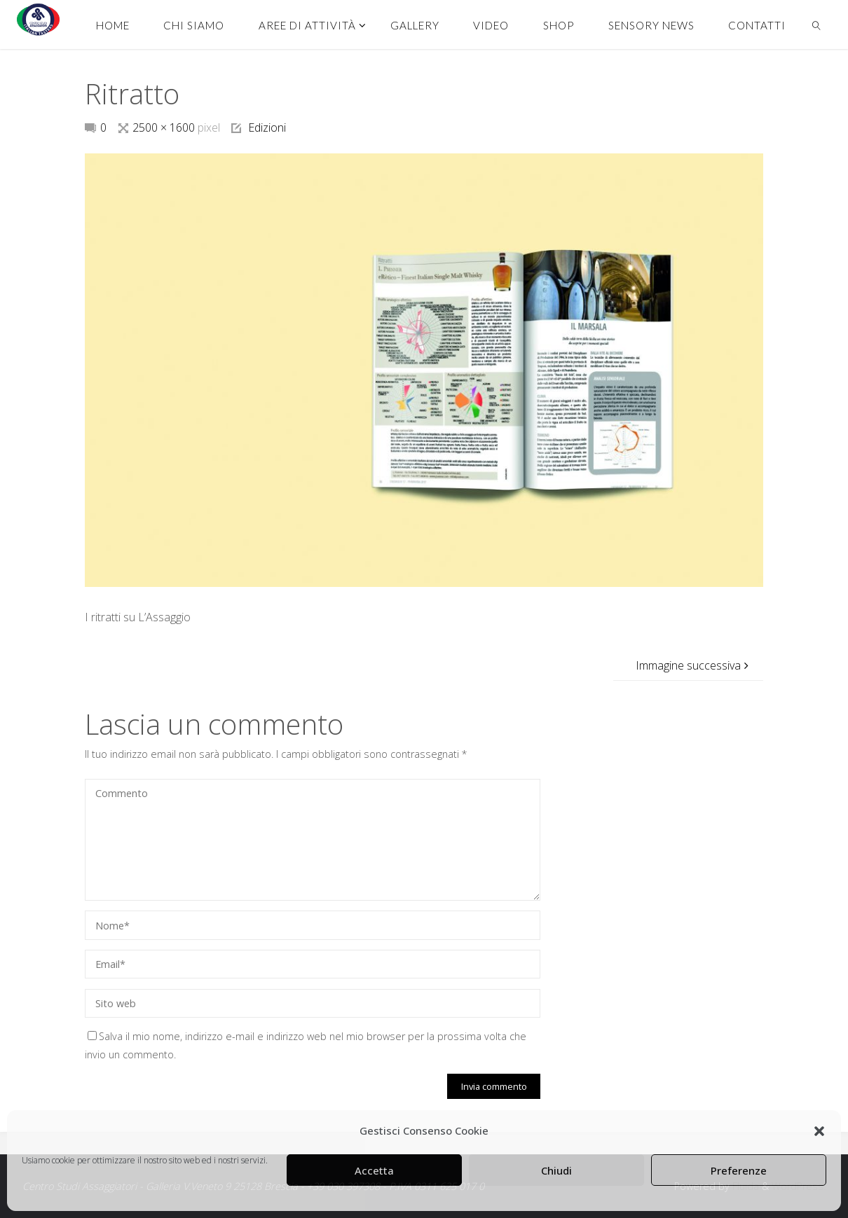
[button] (819, 1131)
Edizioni (267, 127)
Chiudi (556, 1170)
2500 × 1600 (165, 127)
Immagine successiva (694, 665)
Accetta (374, 1170)
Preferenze (739, 1170)
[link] (816, 24)
